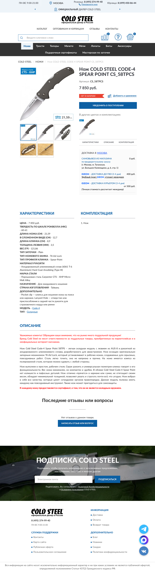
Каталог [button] (42, 29)
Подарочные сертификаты (61, 53)
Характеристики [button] (90, 142)
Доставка (98, 515)
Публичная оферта (43, 547)
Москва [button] (102, 153)
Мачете (68, 46)
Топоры (54, 46)
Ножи (27, 46)
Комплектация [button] (126, 142)
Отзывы (95, 29)
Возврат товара (101, 525)
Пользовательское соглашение (49, 552)
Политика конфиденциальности (110, 552)
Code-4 (36, 308)
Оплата (97, 520)
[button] (88, 4)
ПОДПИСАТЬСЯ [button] (107, 479)
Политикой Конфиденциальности (93, 487)
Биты (109, 46)
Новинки (97, 542)
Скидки (97, 547)
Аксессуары (124, 46)
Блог (95, 537)
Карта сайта (39, 542)
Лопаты (95, 46)
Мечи (82, 46)
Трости (40, 46)
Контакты (111, 29)
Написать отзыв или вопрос (77, 423)
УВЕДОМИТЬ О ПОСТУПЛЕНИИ (108, 105)
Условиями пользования (72, 490)
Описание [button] (109, 142)
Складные (32, 312)
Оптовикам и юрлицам (68, 29)
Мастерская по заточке (96, 53)
